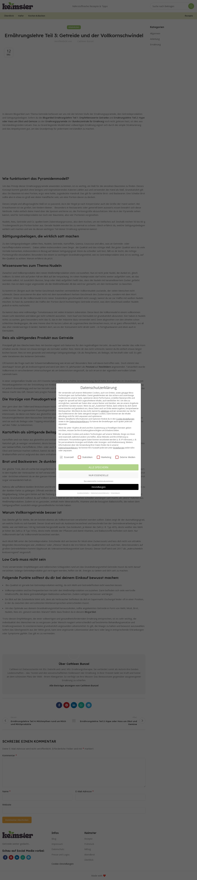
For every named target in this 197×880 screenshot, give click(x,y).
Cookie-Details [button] (83, 493)
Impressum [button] (115, 493)
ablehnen (105, 411)
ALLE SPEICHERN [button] (98, 467)
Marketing (104, 457)
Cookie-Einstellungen (125, 419)
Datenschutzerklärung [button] (100, 493)
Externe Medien (125, 457)
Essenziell (67, 457)
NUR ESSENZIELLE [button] (99, 475)
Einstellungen (119, 447)
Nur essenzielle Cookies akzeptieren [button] (98, 481)
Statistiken (85, 457)
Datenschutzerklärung (79, 421)
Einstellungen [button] (99, 486)
